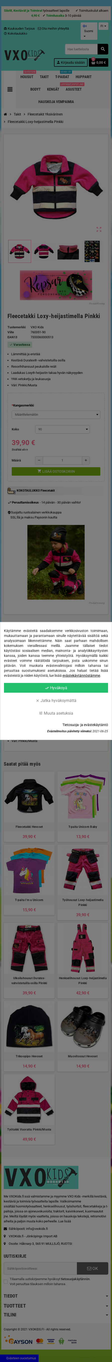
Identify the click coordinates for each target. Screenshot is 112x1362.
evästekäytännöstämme (81, 676)
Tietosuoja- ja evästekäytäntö (85, 725)
